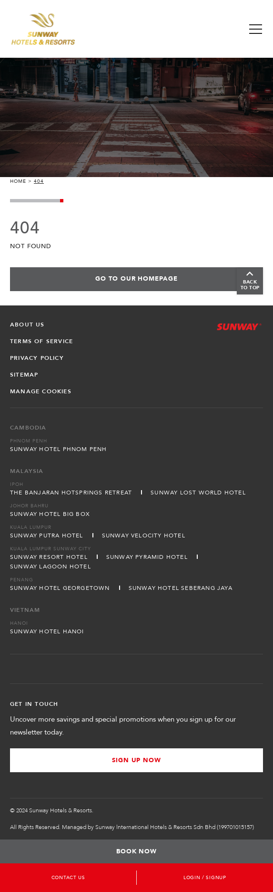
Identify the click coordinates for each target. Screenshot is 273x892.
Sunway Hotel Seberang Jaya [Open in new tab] (181, 588)
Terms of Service (41, 341)
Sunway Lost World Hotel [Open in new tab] (198, 492)
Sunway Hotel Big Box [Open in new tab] (50, 514)
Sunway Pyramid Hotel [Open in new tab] (147, 557)
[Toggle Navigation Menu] (255, 29)
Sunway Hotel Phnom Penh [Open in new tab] (58, 449)
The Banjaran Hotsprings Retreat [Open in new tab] (71, 492)
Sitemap (24, 374)
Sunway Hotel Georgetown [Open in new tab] (60, 588)
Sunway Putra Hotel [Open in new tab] (46, 535)
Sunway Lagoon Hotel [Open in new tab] (50, 566)
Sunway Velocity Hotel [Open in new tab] (143, 535)
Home (18, 181)
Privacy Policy (37, 358)
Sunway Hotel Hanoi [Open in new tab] (47, 631)
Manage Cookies (40, 391)
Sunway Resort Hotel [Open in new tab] (49, 557)
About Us (27, 324)
